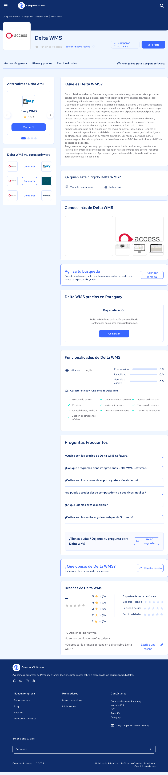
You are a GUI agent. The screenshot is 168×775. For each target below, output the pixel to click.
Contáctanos (118, 693)
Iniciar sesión (69, 706)
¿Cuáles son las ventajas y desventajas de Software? (114, 517)
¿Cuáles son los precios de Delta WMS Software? (114, 456)
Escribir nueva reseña (80, 47)
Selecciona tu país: (24, 738)
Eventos (18, 712)
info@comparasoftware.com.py (130, 725)
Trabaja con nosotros (25, 718)
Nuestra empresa (24, 693)
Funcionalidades (67, 63)
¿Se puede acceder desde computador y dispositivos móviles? (114, 492)
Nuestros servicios (72, 700)
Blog (16, 706)
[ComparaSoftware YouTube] (21, 681)
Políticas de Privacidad (107, 763)
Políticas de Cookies (131, 763)
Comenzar (114, 333)
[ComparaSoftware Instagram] (33, 681)
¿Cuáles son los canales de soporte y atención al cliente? (114, 480)
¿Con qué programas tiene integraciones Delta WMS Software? (114, 468)
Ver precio (153, 44)
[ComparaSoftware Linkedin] (15, 681)
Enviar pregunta (145, 541)
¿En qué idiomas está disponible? (114, 505)
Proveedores (70, 693)
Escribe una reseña (152, 647)
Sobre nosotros (22, 700)
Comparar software (121, 44)
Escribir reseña (150, 568)
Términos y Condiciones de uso (144, 765)
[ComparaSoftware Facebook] (27, 681)
